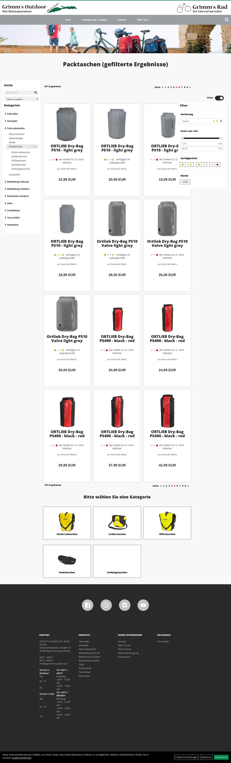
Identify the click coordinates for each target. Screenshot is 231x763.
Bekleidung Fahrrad (18, 181)
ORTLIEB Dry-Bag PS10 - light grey (64, 137)
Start (68, 19)
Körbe (12, 142)
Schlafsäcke (13, 210)
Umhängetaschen (20, 168)
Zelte (10, 203)
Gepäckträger (16, 138)
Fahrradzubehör (16, 128)
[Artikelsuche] (227, 19)
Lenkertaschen (19, 156)
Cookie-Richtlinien (21, 757)
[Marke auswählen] (21, 99)
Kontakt (122, 629)
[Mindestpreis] (199, 133)
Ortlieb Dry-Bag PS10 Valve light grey (109, 234)
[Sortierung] (197, 110)
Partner (122, 19)
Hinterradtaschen (20, 152)
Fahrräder (12, 113)
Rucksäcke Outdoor (18, 196)
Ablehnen (206, 757)
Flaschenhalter (17, 134)
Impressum (124, 645)
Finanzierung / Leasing (94, 19)
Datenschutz (124, 637)
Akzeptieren (221, 757)
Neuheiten (13, 224)
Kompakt (12, 120)
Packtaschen (15, 146)
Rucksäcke (14, 174)
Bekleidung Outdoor (18, 188)
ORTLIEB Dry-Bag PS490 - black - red (108, 327)
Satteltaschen (18, 164)
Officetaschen (18, 160)
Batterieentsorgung (128, 641)
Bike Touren (124, 633)
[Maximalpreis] (199, 137)
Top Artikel (13, 217)
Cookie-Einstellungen (186, 757)
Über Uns (143, 19)
